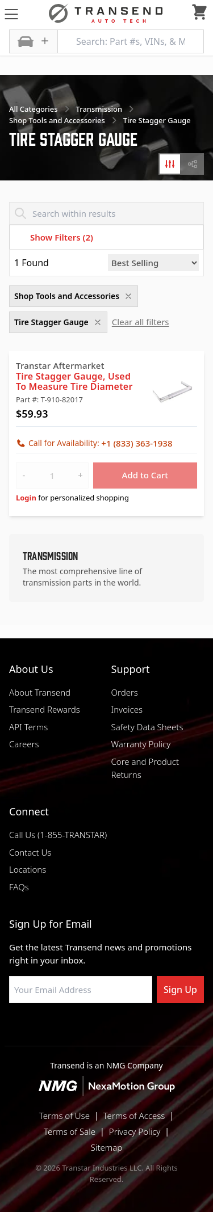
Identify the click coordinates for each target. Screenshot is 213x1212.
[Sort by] (153, 262)
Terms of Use (64, 1115)
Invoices (127, 709)
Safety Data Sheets (147, 727)
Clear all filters (140, 321)
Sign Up (180, 989)
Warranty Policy (141, 744)
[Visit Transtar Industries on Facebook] (50, 1030)
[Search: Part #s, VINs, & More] (130, 41)
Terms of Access (134, 1115)
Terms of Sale (69, 1131)
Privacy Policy (134, 1131)
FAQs (19, 887)
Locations (27, 869)
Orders (124, 692)
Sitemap (107, 1147)
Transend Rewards (44, 709)
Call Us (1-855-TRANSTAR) (58, 834)
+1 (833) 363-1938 (136, 443)
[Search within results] (106, 213)
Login (26, 498)
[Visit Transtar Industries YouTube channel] (164, 1030)
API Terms (28, 727)
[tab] (170, 164)
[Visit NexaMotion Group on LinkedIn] (78, 1030)
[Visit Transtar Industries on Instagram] (107, 1030)
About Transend (39, 692)
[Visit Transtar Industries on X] (135, 1030)
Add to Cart (145, 475)
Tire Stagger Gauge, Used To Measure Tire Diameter (74, 381)
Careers (24, 744)
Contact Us (30, 852)
